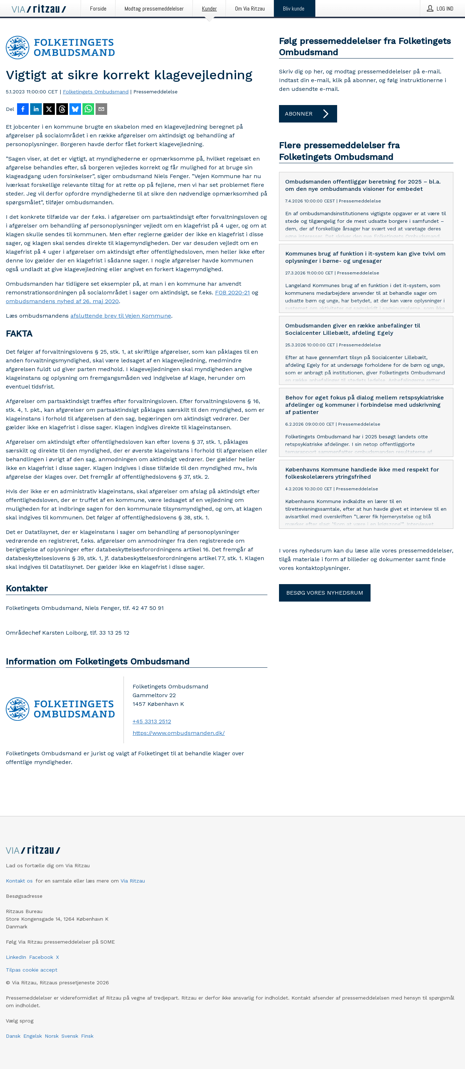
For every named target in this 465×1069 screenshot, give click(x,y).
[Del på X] (49, 109)
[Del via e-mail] (101, 109)
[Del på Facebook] (23, 109)
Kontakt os (19, 881)
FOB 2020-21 (232, 292)
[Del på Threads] (62, 109)
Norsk (51, 1036)
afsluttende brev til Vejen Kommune (120, 315)
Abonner (308, 113)
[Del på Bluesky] (75, 109)
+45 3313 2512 (152, 721)
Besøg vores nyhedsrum (324, 592)
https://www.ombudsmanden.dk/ (179, 733)
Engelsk (32, 1036)
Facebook (41, 957)
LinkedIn (16, 957)
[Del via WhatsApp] (88, 109)
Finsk (87, 1036)
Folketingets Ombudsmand (96, 92)
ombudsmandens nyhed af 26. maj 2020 (62, 301)
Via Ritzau (133, 881)
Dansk (13, 1036)
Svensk (69, 1036)
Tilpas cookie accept (31, 970)
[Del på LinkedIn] (36, 109)
